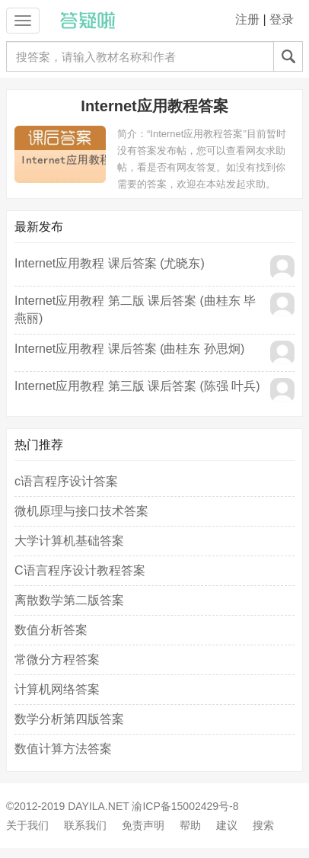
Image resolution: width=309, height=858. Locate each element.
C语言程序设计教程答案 (79, 570)
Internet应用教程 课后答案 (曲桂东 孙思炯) (129, 348)
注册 (247, 19)
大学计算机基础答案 (69, 540)
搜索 (263, 825)
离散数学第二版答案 (69, 600)
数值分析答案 (51, 629)
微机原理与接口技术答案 (81, 510)
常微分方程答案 (57, 659)
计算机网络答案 (57, 689)
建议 (226, 825)
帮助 (190, 825)
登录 (281, 19)
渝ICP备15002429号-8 (185, 806)
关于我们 (27, 825)
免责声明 (143, 825)
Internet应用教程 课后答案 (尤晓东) (109, 263)
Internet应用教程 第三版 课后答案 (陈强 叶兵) (137, 385)
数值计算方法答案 (63, 748)
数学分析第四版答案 (69, 718)
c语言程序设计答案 (66, 481)
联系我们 (85, 825)
